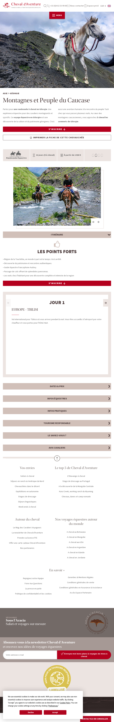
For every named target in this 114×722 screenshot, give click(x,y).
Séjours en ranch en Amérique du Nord (27, 481)
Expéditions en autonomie (27, 491)
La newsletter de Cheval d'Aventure (27, 533)
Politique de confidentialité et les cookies (33, 594)
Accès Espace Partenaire (81, 593)
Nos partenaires (27, 548)
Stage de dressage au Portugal (76, 481)
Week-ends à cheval (27, 507)
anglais (109, 6)
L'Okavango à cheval (76, 476)
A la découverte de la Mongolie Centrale (76, 486)
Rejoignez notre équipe (33, 578)
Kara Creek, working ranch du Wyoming (76, 491)
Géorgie (14, 93)
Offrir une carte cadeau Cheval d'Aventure (27, 543)
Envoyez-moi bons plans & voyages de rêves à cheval (84, 655)
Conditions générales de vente (80, 582)
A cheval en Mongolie (76, 537)
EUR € (103, 6)
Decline (31, 712)
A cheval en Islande (76, 552)
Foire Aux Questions (33, 583)
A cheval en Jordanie (76, 557)
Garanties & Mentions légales (80, 577)
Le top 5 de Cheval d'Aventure (76, 468)
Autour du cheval (27, 520)
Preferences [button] (53, 706)
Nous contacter (75, 5)
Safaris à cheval (27, 476)
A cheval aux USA (76, 542)
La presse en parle (33, 589)
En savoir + (57, 570)
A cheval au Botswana (76, 532)
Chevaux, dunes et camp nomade (76, 496)
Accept (55, 712)
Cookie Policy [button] (65, 703)
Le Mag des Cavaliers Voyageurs (27, 528)
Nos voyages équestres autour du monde (76, 522)
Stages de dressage (27, 496)
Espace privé (91, 5)
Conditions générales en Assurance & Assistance (80, 587)
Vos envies (27, 468)
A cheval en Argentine (76, 547)
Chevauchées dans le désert (27, 486)
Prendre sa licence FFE (27, 538)
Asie (5, 93)
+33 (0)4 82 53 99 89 (57, 5)
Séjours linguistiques (27, 502)
